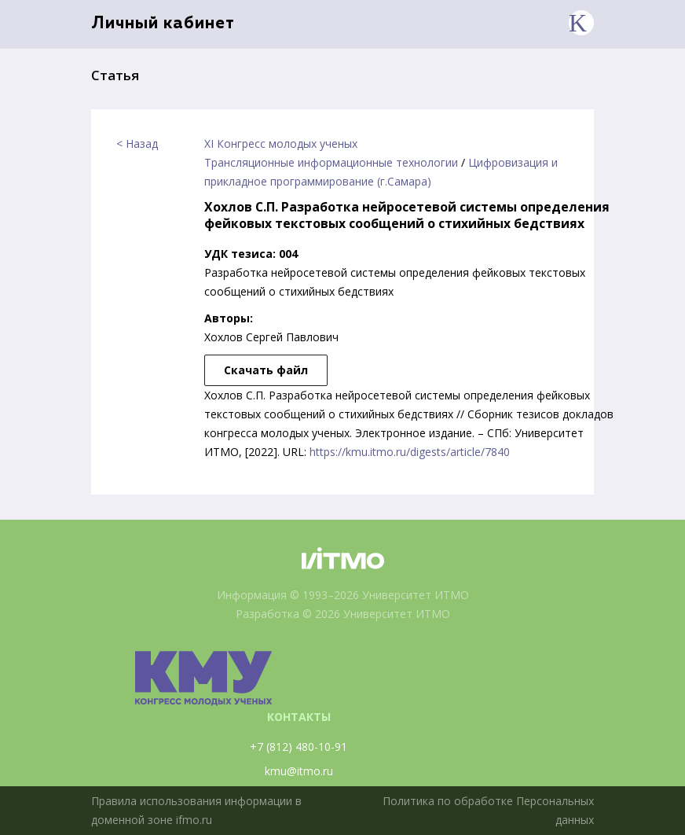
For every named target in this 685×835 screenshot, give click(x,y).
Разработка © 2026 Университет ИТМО (343, 613)
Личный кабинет (163, 24)
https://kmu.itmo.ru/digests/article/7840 (410, 451)
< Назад (137, 143)
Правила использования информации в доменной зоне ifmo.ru (196, 810)
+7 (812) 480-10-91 (298, 746)
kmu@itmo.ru (299, 770)
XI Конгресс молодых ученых (280, 143)
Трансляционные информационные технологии (331, 162)
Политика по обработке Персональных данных (488, 810)
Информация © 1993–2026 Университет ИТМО (343, 594)
